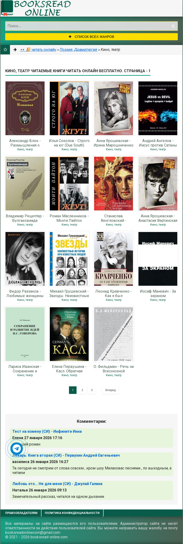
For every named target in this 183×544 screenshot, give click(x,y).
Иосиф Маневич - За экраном (158, 293)
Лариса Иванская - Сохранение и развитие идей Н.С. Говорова (25, 368)
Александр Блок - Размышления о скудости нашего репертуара (25, 142)
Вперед (110, 390)
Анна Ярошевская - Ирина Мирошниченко (113, 142)
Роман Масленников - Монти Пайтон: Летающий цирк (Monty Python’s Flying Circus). (69, 218)
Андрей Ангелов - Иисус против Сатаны (158, 142)
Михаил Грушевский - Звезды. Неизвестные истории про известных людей (69, 293)
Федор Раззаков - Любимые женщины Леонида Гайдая (25, 293)
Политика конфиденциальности (72, 513)
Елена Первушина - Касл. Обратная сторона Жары (69, 368)
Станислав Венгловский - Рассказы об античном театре (113, 218)
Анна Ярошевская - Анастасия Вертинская (157, 218)
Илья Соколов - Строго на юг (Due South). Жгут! (69, 142)
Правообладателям (21, 513)
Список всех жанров (91, 37)
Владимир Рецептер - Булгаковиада (25, 218)
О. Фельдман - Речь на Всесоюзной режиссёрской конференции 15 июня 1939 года (114, 368)
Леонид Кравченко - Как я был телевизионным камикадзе (113, 293)
